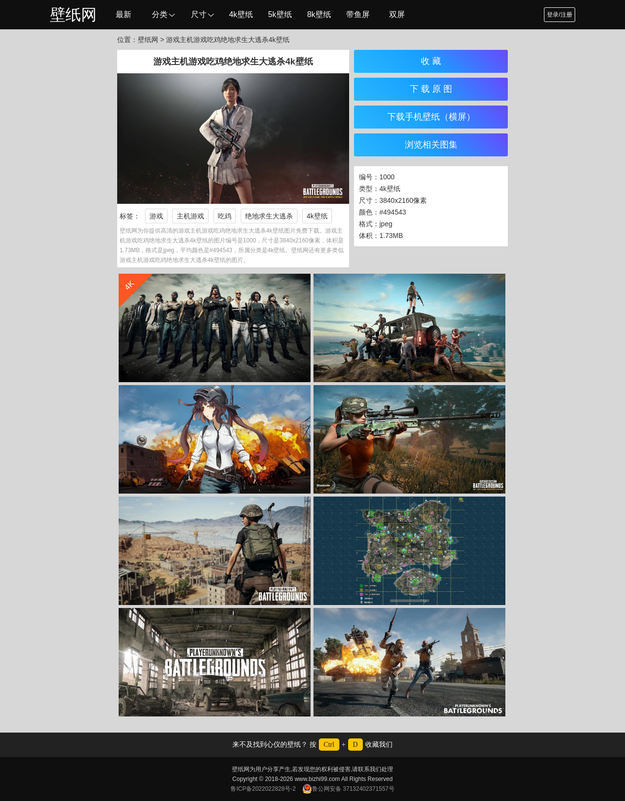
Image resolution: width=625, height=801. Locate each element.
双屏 (397, 14)
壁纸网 (73, 14)
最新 (123, 14)
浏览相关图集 (431, 145)
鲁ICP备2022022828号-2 (262, 788)
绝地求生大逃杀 (269, 216)
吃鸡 (224, 216)
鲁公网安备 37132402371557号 (348, 789)
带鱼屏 (358, 14)
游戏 (156, 216)
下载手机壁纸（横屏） (431, 117)
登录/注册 (559, 14)
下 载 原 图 (431, 89)
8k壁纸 (319, 14)
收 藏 (431, 61)
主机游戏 (190, 216)
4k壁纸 (241, 14)
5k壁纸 (280, 14)
